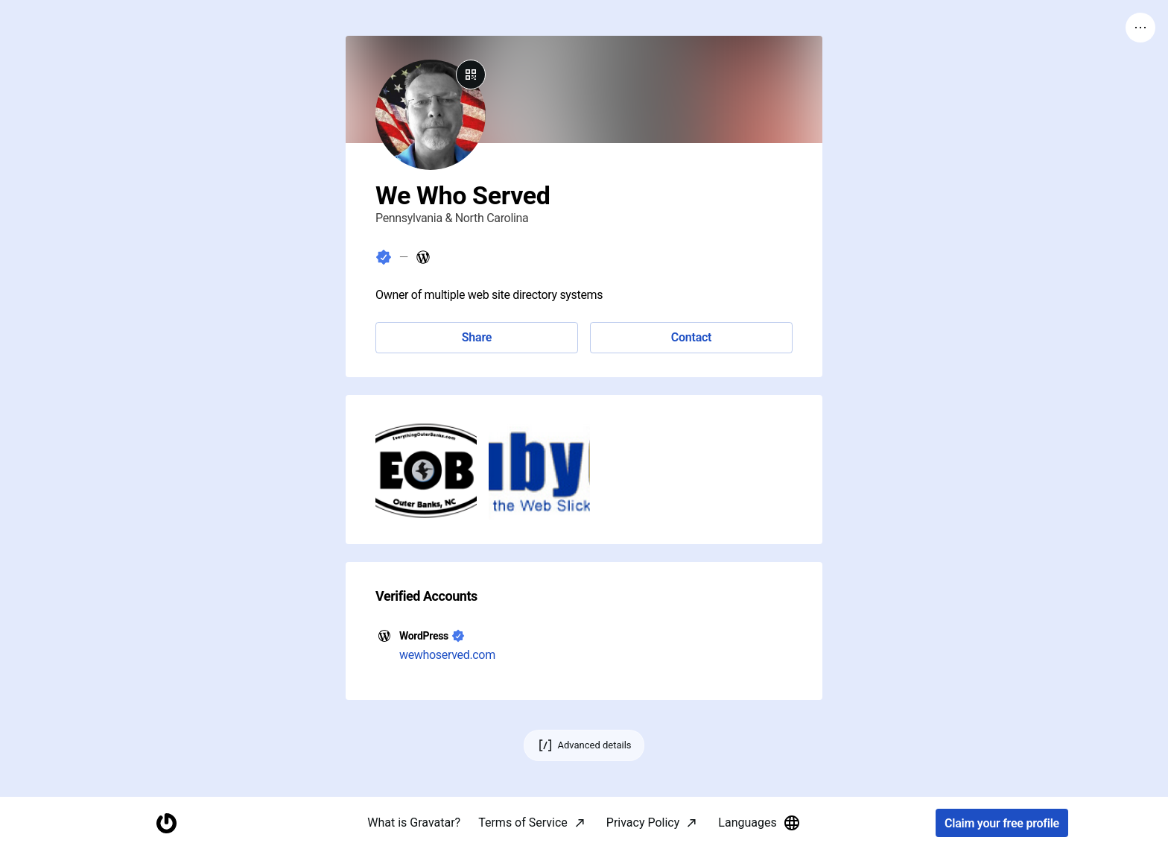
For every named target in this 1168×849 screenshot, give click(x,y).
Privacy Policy (643, 822)
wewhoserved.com (447, 655)
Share (477, 337)
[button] (426, 469)
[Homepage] (166, 823)
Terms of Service (523, 822)
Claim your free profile (1002, 823)
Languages (759, 823)
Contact (691, 337)
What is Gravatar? (413, 822)
